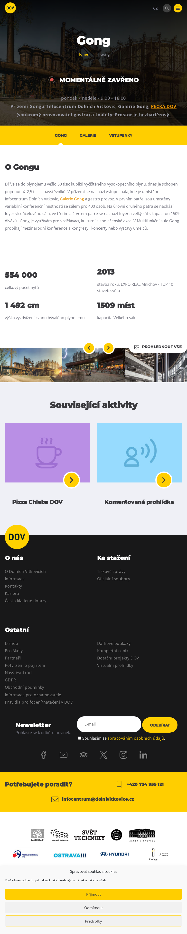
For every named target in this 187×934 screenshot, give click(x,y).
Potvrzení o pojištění (25, 667)
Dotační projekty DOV (118, 659)
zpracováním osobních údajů (136, 739)
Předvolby (93, 921)
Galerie (88, 135)
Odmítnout (93, 907)
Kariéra (12, 595)
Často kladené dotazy (26, 602)
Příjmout (93, 894)
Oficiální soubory (113, 580)
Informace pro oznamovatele (33, 696)
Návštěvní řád (18, 674)
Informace (15, 580)
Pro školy (14, 652)
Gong (59, 135)
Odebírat (160, 727)
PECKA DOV (164, 106)
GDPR (10, 681)
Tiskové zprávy (111, 573)
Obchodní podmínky (24, 689)
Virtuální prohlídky (115, 667)
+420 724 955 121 (139, 786)
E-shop (11, 645)
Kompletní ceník (112, 652)
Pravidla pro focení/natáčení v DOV (39, 704)
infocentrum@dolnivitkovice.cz (89, 803)
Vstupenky (122, 135)
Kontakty (13, 587)
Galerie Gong (72, 199)
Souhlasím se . (123, 739)
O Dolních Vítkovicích (25, 573)
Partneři (13, 659)
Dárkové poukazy (114, 645)
